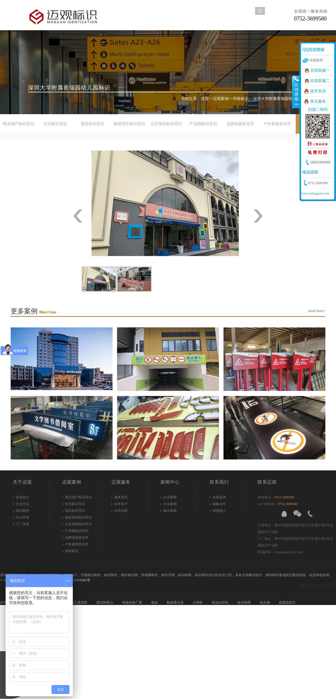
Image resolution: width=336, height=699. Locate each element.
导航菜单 (260, 11)
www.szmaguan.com (315, 193)
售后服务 (318, 101)
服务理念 (121, 497)
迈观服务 (120, 482)
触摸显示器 (176, 602)
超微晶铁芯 (288, 602)
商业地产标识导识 (18, 124)
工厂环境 (22, 524)
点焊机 (198, 602)
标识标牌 (244, 602)
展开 (296, 92)
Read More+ (317, 311)
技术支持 (318, 91)
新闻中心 (169, 482)
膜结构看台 (105, 602)
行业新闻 (170, 504)
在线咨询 (219, 497)
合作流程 (121, 511)
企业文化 (22, 504)
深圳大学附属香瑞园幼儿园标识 (280, 99)
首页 (205, 99)
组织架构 (22, 511)
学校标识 (241, 99)
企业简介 (22, 497)
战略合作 (219, 504)
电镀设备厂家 (132, 602)
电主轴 (265, 602)
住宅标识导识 (55, 124)
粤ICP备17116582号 (75, 580)
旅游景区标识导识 (129, 124)
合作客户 (121, 504)
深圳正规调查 (77, 602)
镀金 (155, 602)
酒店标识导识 (92, 124)
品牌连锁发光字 (240, 124)
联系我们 (219, 482)
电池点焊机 (220, 602)
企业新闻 (170, 497)
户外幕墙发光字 (277, 124)
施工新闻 (170, 511)
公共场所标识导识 (166, 124)
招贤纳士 (219, 511)
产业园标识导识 (203, 124)
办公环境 (22, 517)
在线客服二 (320, 81)
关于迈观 (22, 482)
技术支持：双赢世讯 (318, 585)
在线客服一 (320, 70)
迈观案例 (220, 99)
